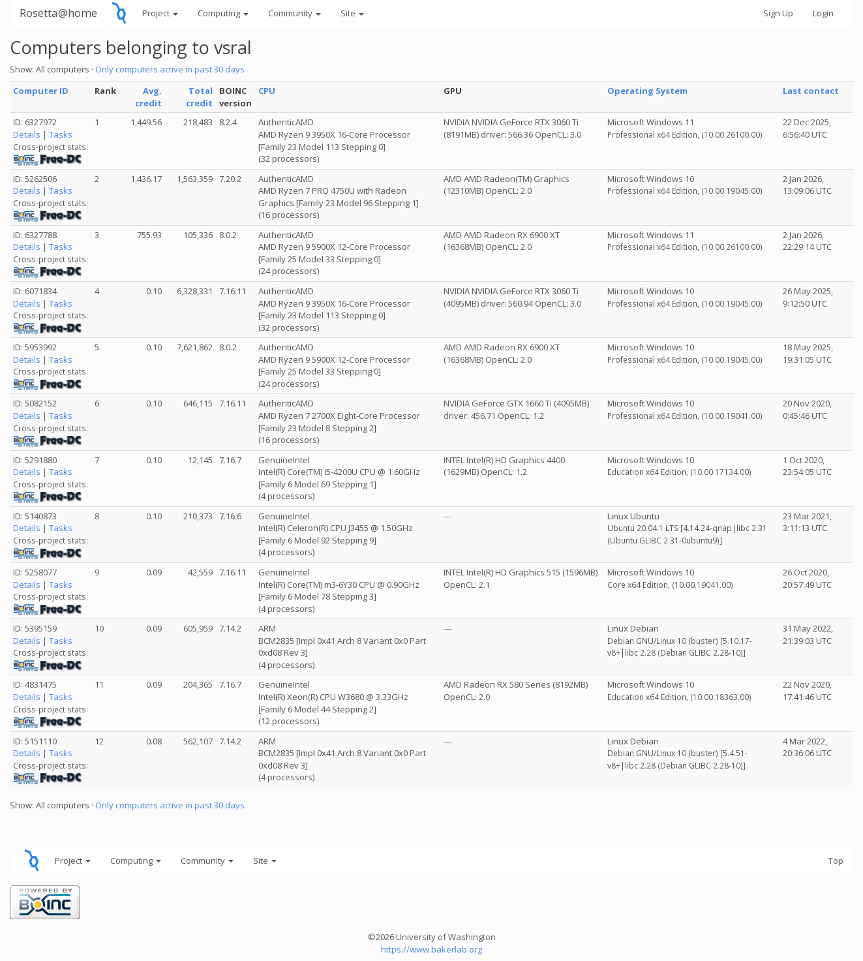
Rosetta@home (58, 12)
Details (26, 134)
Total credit (199, 97)
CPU (266, 91)
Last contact (811, 91)
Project (160, 13)
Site (352, 13)
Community (294, 13)
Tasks (60, 134)
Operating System (647, 91)
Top (835, 860)
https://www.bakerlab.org (431, 949)
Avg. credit (148, 97)
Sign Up (778, 13)
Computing (223, 13)
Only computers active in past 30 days (170, 69)
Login (823, 13)
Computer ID (40, 91)
